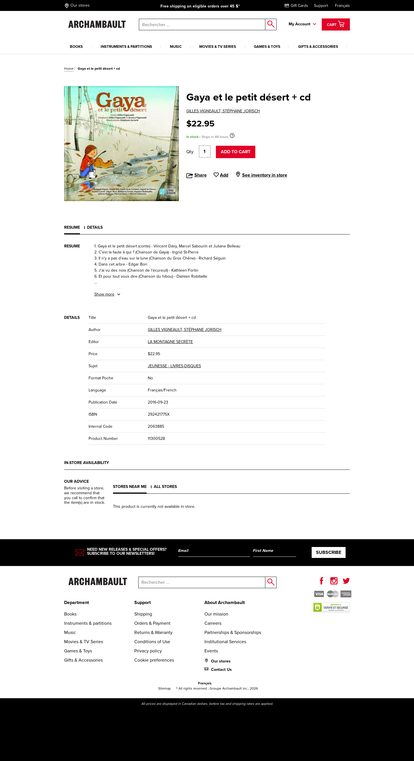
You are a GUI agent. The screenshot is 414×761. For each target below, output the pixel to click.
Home (69, 68)
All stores (165, 487)
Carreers (212, 623)
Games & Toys (267, 46)
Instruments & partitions (126, 46)
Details (95, 227)
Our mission (216, 614)
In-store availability (86, 463)
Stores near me (130, 487)
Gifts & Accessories (318, 46)
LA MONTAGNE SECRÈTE (170, 342)
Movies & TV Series (217, 46)
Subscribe (328, 552)
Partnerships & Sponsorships (232, 632)
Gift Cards (296, 6)
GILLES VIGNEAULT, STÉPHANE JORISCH (223, 111)
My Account (299, 24)
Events (211, 651)
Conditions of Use (152, 641)
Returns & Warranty (153, 632)
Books (76, 46)
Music (176, 46)
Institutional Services (225, 641)
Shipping (143, 614)
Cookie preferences (154, 660)
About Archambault (224, 602)
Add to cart (235, 151)
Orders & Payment (152, 623)
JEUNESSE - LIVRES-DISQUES (174, 366)
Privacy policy (148, 651)
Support (321, 6)
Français (342, 6)
